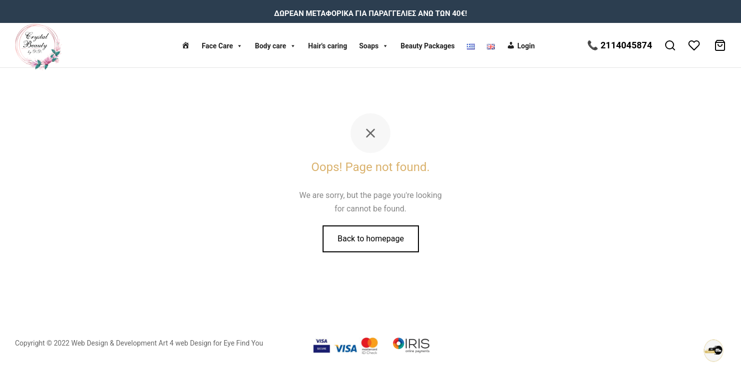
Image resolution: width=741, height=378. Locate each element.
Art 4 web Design (185, 343)
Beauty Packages (427, 46)
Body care (275, 46)
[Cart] (720, 45)
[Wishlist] (695, 45)
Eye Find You (243, 343)
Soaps (373, 46)
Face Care (222, 46)
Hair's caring (327, 46)
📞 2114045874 (619, 45)
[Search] (670, 45)
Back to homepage (371, 238)
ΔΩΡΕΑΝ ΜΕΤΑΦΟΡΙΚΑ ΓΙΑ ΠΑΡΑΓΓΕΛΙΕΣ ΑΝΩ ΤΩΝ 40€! (370, 13)
